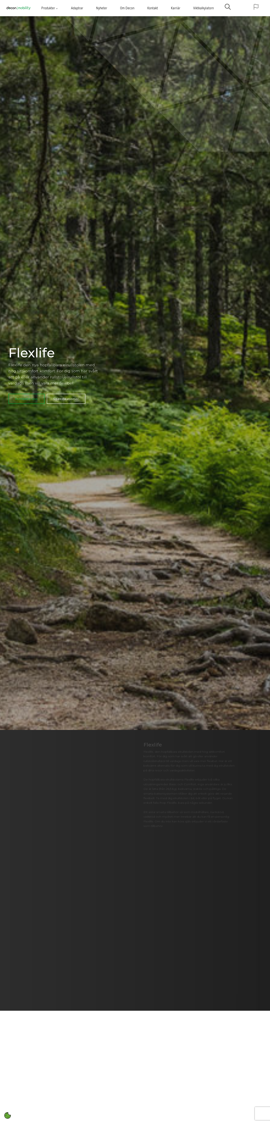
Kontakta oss (26, 399)
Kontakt (152, 8)
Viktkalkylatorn (203, 8)
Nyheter (101, 8)
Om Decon (127, 8)
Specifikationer (66, 399)
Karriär (175, 8)
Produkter (49, 8)
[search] (227, 8)
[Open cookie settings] (7, 1115)
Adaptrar (77, 8)
